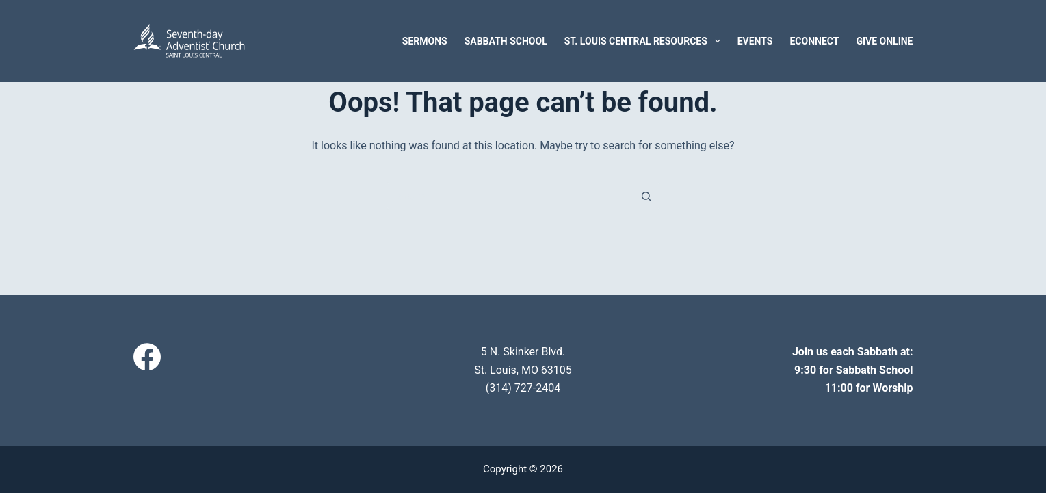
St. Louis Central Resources (645, 41)
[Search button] (646, 196)
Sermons (424, 41)
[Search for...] (510, 196)
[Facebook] (147, 356)
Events (755, 41)
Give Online (884, 41)
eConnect (814, 41)
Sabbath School (506, 41)
